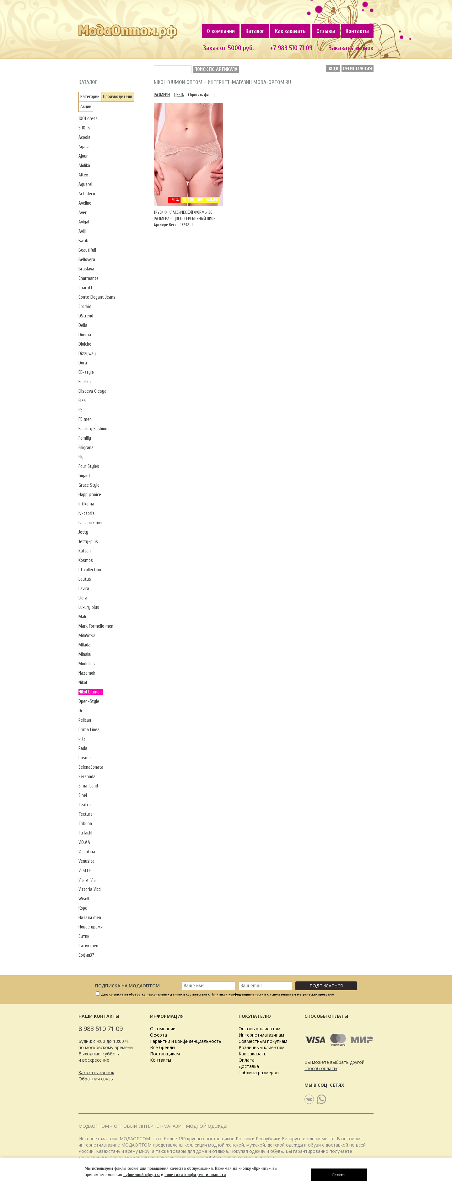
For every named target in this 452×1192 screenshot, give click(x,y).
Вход (333, 68)
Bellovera (86, 259)
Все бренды (162, 1047)
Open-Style (88, 701)
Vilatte (84, 870)
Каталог (254, 31)
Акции (85, 106)
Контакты (357, 31)
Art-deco (86, 193)
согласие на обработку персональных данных (145, 994)
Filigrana (86, 447)
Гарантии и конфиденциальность (185, 1041)
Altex (83, 175)
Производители (117, 96)
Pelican (84, 720)
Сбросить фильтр (202, 94)
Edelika (84, 381)
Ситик (83, 936)
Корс (82, 908)
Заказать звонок (351, 48)
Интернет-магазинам (261, 1035)
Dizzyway (87, 353)
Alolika (84, 165)
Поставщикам (165, 1054)
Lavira (83, 588)
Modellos (86, 664)
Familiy (84, 438)
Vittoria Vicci (89, 889)
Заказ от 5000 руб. (228, 48)
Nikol (82, 682)
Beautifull (87, 250)
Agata (83, 146)
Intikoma (86, 504)
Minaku (84, 654)
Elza (82, 400)
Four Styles (88, 466)
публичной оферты (141, 1174)
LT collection (89, 569)
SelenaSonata (90, 767)
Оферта (158, 1035)
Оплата (247, 1060)
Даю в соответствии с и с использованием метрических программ (217, 994)
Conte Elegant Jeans (97, 297)
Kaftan (84, 551)
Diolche (84, 344)
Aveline (84, 203)
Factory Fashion (92, 428)
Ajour (83, 156)
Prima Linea (89, 729)
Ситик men (88, 946)
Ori (80, 711)
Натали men (89, 917)
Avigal (83, 222)
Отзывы (325, 31)
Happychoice (89, 494)
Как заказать (290, 31)
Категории (90, 96)
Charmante (88, 278)
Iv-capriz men (91, 522)
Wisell (83, 899)
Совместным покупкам (263, 1041)
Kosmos (85, 560)
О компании (221, 31)
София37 (86, 955)
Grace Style (89, 485)
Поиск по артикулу (215, 69)
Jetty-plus (88, 541)
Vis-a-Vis (87, 880)
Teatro (84, 805)
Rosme (84, 758)
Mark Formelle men (95, 626)
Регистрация (357, 68)
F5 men (85, 419)
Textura (85, 814)
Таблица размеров (259, 1072)
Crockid (84, 306)
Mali (82, 617)
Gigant (84, 475)
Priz (81, 739)
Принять (339, 1175)
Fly (80, 457)
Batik (83, 240)
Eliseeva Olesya (92, 391)
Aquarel (85, 184)
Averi (83, 212)
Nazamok (86, 673)
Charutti (86, 287)
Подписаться (326, 986)
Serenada (86, 776)
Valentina (86, 852)
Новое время (90, 927)
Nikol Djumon (90, 692)
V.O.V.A (84, 842)
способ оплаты (320, 1068)
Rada (82, 748)
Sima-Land (88, 786)
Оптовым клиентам (259, 1029)
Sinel (82, 795)
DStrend (85, 316)
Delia (82, 325)
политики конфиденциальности (195, 1174)
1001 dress (88, 118)
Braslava (86, 269)
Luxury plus (88, 607)
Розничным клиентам (261, 1047)
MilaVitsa (86, 635)
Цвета (179, 94)
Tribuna (85, 823)
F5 (80, 410)
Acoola (84, 137)
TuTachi (85, 833)
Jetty (83, 532)
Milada (84, 645)
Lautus (84, 579)
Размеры (162, 94)
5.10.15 (84, 128)
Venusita (86, 861)
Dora (82, 363)
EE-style (86, 372)
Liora (82, 598)
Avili (82, 231)
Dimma (84, 334)
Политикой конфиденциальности (237, 994)
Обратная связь (95, 1079)
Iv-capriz (86, 513)
